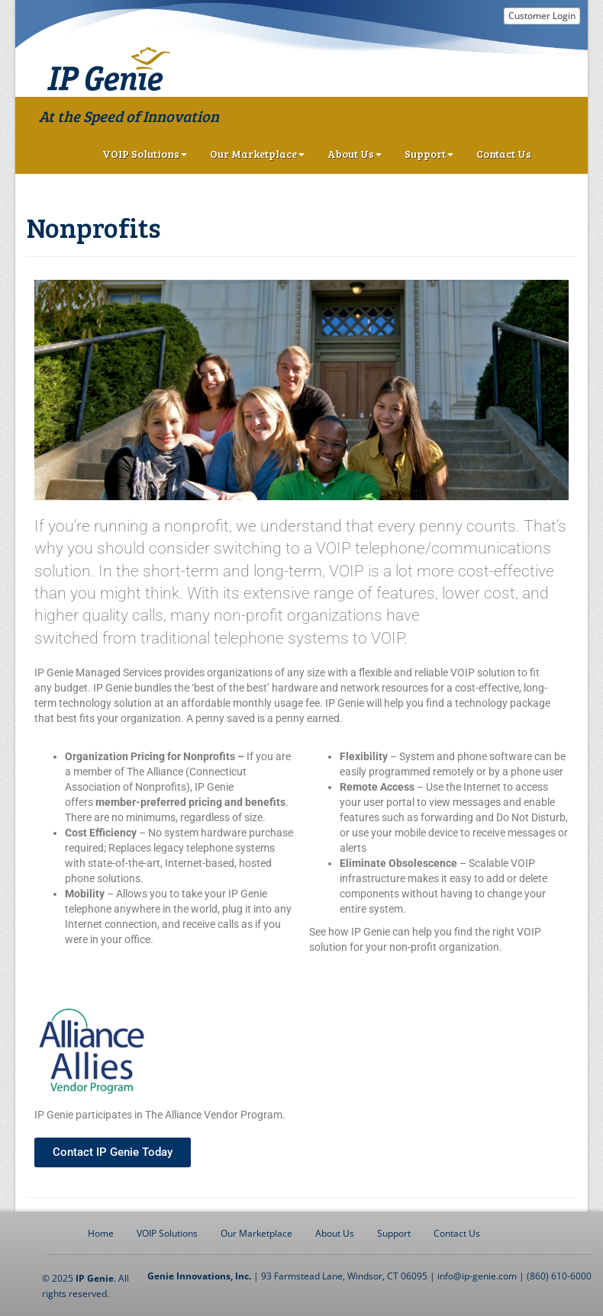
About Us (354, 153)
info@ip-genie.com (477, 1276)
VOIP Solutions (144, 153)
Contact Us (503, 153)
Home (101, 1233)
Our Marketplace (257, 153)
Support (429, 153)
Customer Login (542, 15)
